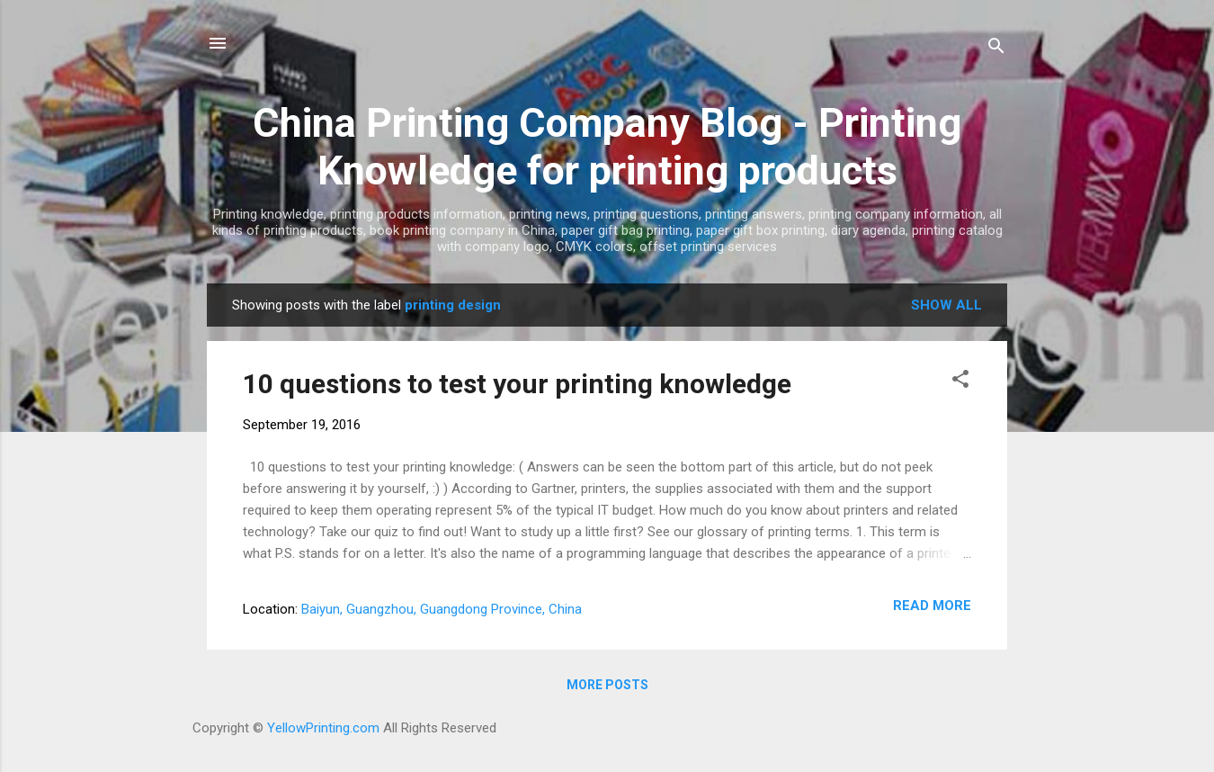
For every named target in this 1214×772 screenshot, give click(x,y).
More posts (607, 685)
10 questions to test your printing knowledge (517, 383)
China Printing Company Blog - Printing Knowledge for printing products (607, 146)
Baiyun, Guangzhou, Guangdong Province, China (441, 609)
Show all (946, 305)
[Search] (996, 49)
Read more (932, 605)
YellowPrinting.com (323, 728)
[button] (960, 382)
